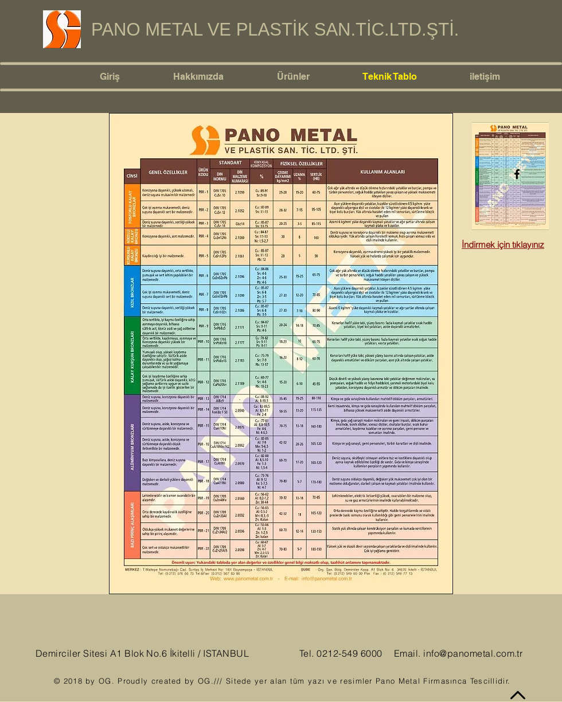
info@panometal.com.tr (472, 653)
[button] (311, 77)
